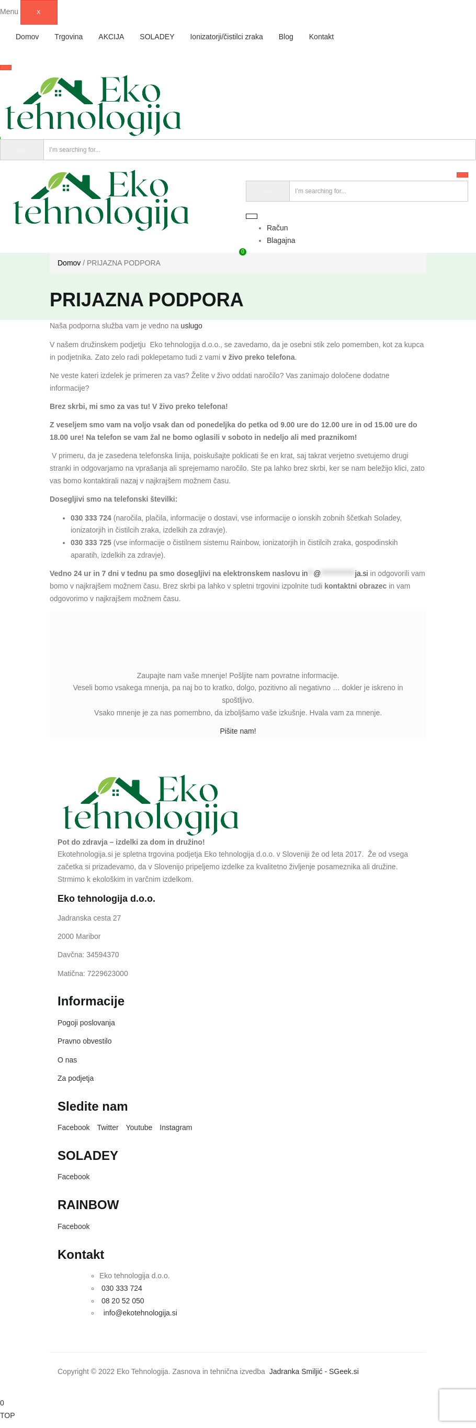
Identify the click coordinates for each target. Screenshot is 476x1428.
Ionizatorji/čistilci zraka (226, 36)
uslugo (191, 326)
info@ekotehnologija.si (139, 1313)
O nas (67, 1060)
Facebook (73, 1127)
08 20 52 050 (122, 1301)
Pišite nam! (238, 731)
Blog (286, 36)
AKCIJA (111, 36)
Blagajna (281, 240)
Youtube (139, 1127)
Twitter (107, 1127)
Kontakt (321, 36)
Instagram (176, 1127)
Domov (27, 36)
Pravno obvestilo (85, 1041)
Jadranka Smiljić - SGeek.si (315, 1371)
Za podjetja (76, 1078)
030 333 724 (120, 1288)
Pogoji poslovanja (86, 1023)
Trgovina (68, 36)
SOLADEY (157, 36)
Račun (277, 228)
